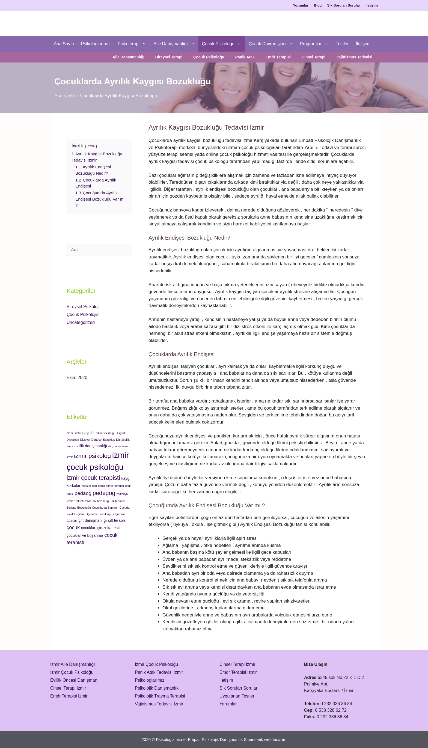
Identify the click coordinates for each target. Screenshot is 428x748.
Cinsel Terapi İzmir (68, 688)
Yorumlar (300, 5)
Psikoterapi (134, 44)
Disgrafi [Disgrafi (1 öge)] (121, 433)
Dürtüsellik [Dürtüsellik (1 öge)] (123, 439)
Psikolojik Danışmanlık (157, 688)
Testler (342, 43)
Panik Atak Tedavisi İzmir (159, 672)
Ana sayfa (64, 95)
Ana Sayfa (64, 43)
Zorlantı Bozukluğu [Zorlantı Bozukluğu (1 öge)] (79, 507)
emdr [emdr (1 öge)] (70, 446)
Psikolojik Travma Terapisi (160, 696)
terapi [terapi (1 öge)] (88, 501)
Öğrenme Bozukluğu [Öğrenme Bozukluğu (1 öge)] (99, 514)
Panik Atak (245, 57)
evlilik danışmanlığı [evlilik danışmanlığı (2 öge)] (91, 446)
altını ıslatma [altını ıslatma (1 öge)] (75, 433)
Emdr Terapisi (278, 57)
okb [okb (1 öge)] (94, 485)
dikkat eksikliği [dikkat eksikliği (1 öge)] (105, 433)
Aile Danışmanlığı (175, 44)
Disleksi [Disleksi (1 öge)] (85, 439)
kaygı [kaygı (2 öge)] (126, 478)
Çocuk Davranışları (272, 44)
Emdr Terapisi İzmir (69, 696)
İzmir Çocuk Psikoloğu (71, 672)
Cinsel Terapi (313, 57)
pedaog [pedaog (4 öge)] (83, 493)
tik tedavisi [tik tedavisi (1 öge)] (118, 501)
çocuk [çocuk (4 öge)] (73, 527)
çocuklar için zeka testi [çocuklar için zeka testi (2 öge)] (100, 528)
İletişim (371, 5)
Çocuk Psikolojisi (83, 314)
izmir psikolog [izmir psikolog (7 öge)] (92, 455)
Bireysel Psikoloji (83, 306)
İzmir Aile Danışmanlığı (72, 664)
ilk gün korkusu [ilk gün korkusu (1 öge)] (118, 446)
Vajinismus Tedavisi (354, 57)
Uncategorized (81, 322)
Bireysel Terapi (168, 57)
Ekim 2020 (77, 377)
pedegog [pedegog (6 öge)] (104, 493)
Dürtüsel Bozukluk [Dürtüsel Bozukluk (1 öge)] (103, 439)
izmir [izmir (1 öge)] (70, 456)
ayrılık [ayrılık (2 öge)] (89, 433)
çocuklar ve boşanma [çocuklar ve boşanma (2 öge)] (85, 535)
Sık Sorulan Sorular (343, 5)
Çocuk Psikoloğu (223, 44)
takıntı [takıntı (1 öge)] (80, 501)
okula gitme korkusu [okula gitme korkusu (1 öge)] (111, 485)
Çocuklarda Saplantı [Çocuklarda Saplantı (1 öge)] (105, 507)
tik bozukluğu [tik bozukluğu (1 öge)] (101, 501)
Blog (318, 5)
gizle (90, 146)
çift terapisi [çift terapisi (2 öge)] (117, 520)
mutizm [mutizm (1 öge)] (86, 485)
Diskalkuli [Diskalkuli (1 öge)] (73, 439)
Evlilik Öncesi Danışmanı (74, 680)
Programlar (316, 44)
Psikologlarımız (96, 43)
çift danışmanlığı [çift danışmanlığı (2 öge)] (93, 520)
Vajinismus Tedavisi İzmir (159, 704)
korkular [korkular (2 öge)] (73, 485)
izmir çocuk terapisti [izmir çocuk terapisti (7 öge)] (93, 477)
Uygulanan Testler (236, 696)
